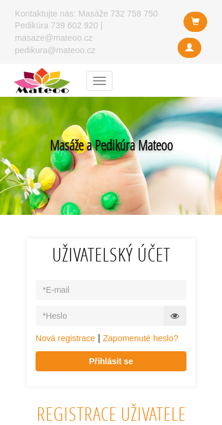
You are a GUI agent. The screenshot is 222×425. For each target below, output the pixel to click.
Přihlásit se (111, 361)
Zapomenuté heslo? (140, 338)
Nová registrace (65, 338)
